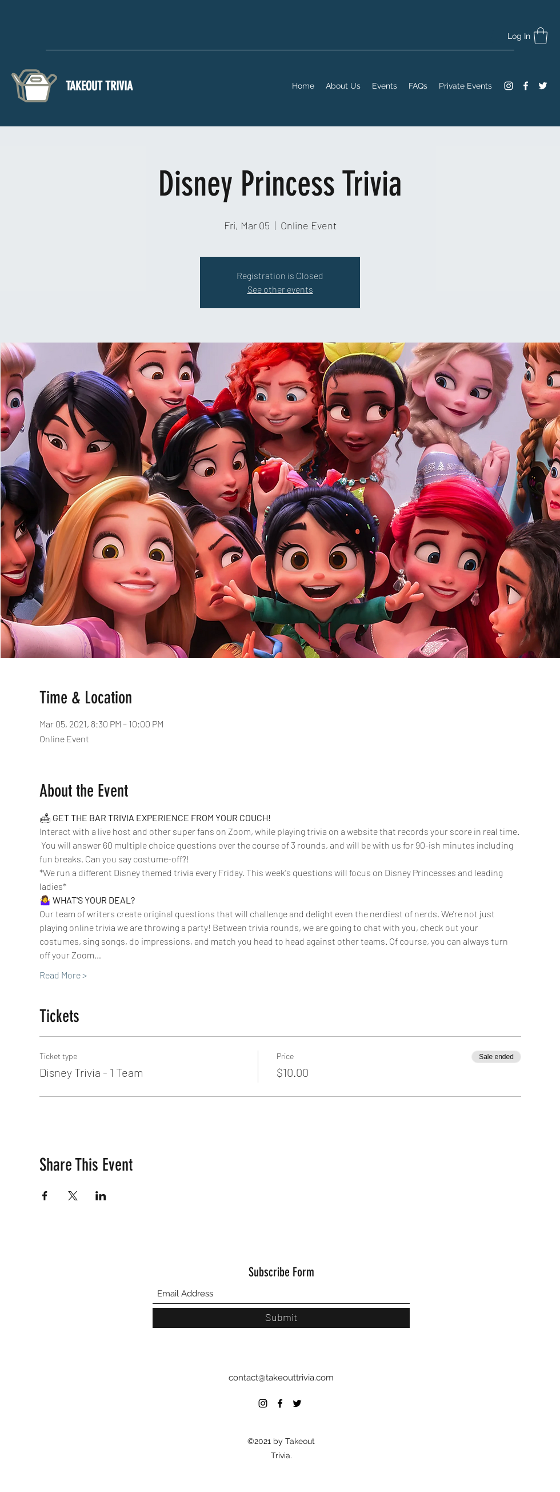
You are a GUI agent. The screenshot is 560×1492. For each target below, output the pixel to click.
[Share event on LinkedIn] (100, 1195)
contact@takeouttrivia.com (281, 1377)
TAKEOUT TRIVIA (99, 86)
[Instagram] (508, 85)
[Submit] (281, 1318)
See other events (280, 289)
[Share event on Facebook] (44, 1195)
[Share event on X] (72, 1195)
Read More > (63, 974)
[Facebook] (525, 85)
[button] (540, 35)
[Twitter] (543, 85)
